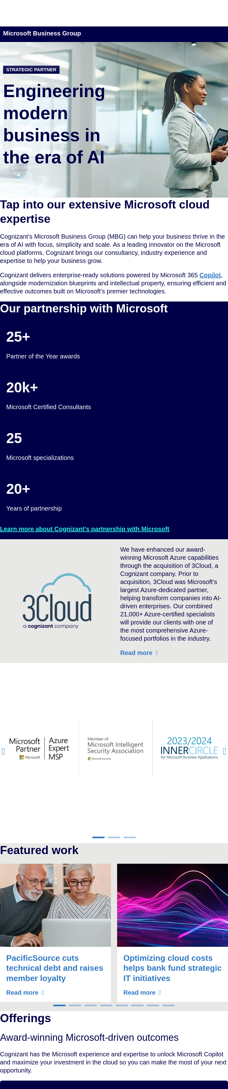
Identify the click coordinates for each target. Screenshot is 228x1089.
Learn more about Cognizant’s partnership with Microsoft (84, 529)
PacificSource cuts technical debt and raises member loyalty (54, 968)
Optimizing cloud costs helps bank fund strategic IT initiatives (172, 968)
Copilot (210, 275)
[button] (3, 751)
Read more (136, 652)
